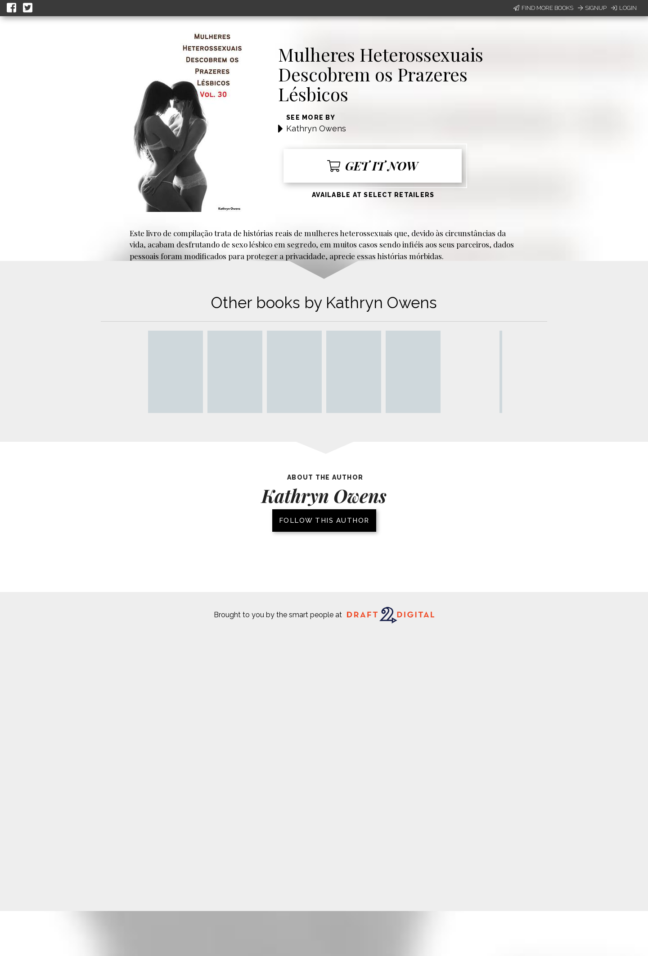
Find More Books (543, 7)
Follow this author (324, 520)
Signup (592, 7)
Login (624, 7)
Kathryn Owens (316, 128)
